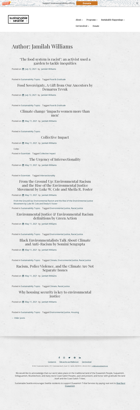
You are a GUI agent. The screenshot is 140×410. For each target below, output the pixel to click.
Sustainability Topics (30, 79)
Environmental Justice (60, 208)
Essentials (25, 153)
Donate (87, 3)
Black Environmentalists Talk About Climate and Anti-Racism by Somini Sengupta (55, 242)
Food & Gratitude (58, 79)
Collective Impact (55, 137)
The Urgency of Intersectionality (55, 159)
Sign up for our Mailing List (69, 362)
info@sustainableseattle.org (100, 366)
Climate (53, 260)
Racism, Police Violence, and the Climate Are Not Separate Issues (55, 268)
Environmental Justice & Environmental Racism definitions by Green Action (54, 216)
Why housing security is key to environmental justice (55, 294)
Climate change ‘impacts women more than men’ (55, 113)
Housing (75, 312)
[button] (70, 3)
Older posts (18, 318)
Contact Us (52, 362)
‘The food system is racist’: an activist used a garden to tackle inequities (55, 61)
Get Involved (86, 362)
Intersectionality (47, 175)
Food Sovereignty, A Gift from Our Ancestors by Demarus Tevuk (55, 87)
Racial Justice (77, 208)
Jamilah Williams (48, 69)
